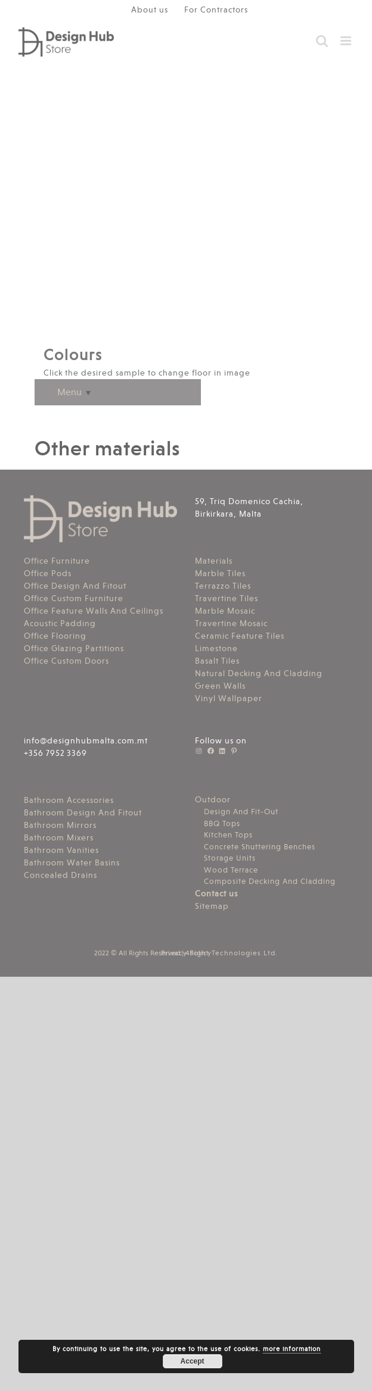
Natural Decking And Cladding (259, 673)
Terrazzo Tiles (223, 585)
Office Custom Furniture (73, 598)
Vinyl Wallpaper (228, 698)
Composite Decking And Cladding (270, 881)
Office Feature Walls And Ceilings (93, 610)
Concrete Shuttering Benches (259, 846)
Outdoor (213, 799)
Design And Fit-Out (241, 811)
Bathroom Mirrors (60, 825)
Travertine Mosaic (231, 623)
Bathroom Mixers (59, 837)
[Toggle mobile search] (322, 41)
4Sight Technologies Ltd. (231, 953)
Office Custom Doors (66, 660)
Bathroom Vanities (61, 850)
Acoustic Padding (60, 623)
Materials (213, 560)
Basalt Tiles (217, 660)
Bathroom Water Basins (72, 862)
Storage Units (230, 858)
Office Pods (48, 573)
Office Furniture (57, 560)
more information (292, 1349)
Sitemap (212, 906)
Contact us (216, 893)
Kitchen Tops (228, 834)
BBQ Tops (222, 823)
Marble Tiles (220, 573)
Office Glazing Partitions (74, 648)
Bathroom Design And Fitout (83, 812)
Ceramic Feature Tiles (239, 635)
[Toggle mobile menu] (347, 41)
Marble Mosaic (225, 610)
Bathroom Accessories (69, 800)
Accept (192, 1361)
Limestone (216, 648)
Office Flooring (55, 635)
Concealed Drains (60, 875)
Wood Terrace (231, 869)
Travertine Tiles (226, 598)
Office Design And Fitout (75, 585)
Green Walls (220, 685)
